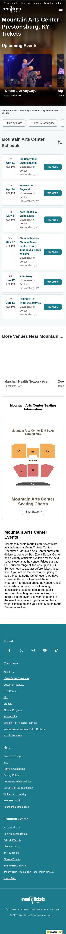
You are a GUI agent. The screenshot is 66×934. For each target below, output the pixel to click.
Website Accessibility (15, 794)
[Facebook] (9, 651)
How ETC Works (13, 800)
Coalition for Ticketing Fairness (20, 722)
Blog (6, 697)
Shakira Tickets (12, 859)
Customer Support (14, 756)
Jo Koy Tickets (11, 852)
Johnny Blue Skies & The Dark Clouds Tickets (29, 872)
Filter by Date (13, 122)
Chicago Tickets (12, 846)
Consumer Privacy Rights (17, 781)
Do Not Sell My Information (18, 787)
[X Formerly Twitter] (21, 651)
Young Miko (10, 878)
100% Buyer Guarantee (16, 678)
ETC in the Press (13, 735)
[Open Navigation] (60, 9)
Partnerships (10, 716)
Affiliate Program (13, 710)
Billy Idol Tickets (12, 840)
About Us (9, 672)
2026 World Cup (12, 827)
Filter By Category (43, 122)
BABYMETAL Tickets (15, 865)
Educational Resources (16, 806)
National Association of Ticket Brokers (24, 729)
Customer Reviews (14, 684)
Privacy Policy (11, 775)
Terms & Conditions (14, 768)
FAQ (6, 762)
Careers (8, 703)
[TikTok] (56, 651)
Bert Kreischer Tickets (15, 833)
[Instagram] (33, 651)
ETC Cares (10, 691)
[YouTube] (45, 651)
